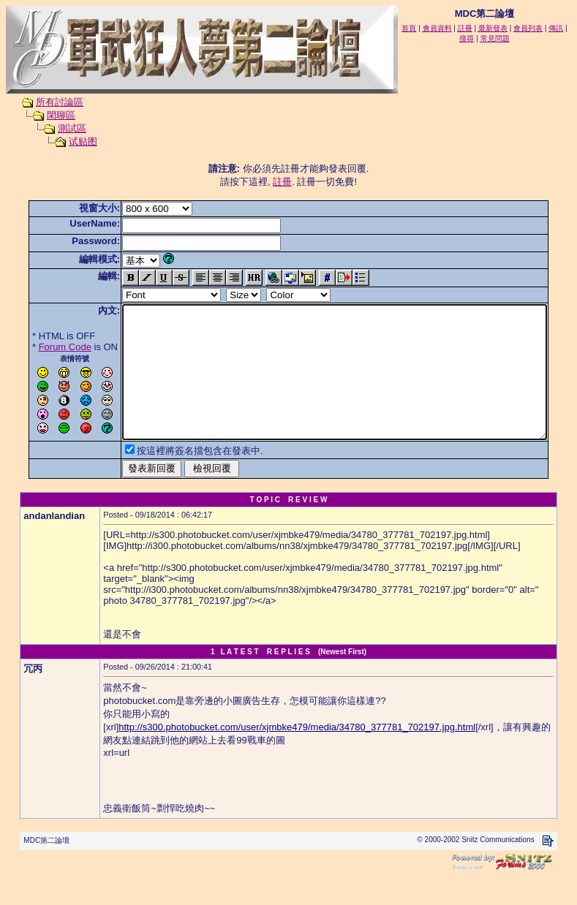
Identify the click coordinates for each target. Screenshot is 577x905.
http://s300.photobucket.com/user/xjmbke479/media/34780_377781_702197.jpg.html (296, 753)
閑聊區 (47, 115)
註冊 (285, 181)
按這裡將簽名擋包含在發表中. (177, 477)
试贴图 (69, 141)
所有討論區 (45, 101)
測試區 (58, 128)
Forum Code (42, 346)
